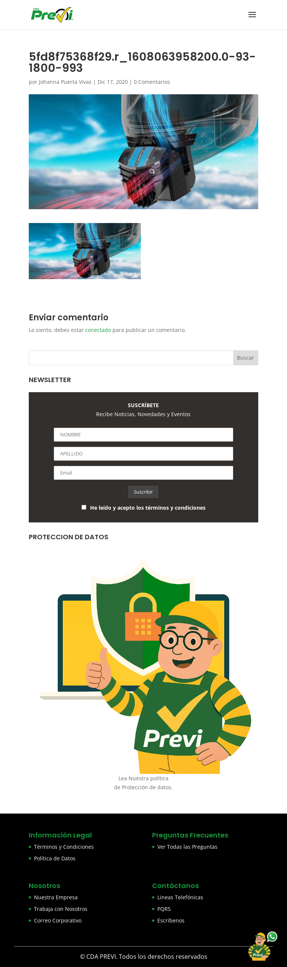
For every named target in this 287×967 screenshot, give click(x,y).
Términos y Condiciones (64, 846)
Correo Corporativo (57, 920)
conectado (98, 329)
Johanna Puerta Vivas (65, 81)
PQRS (164, 908)
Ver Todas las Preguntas (187, 846)
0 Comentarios (152, 81)
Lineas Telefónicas (180, 897)
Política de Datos (54, 858)
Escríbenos (171, 920)
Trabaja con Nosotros (60, 908)
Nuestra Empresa (56, 897)
